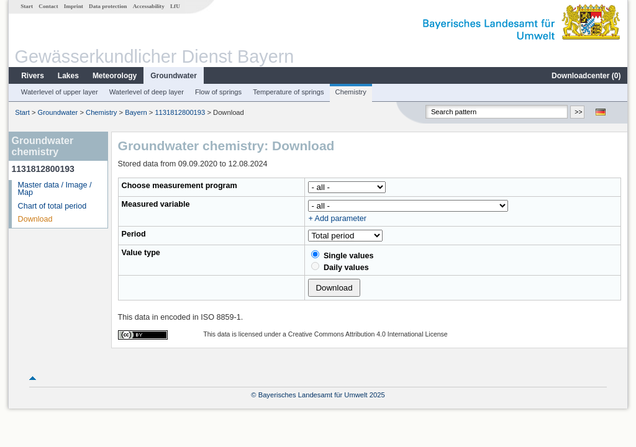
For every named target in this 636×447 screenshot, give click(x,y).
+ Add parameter (337, 218)
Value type (141, 252)
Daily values (339, 267)
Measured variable (156, 204)
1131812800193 (180, 112)
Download (35, 219)
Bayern (136, 112)
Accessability (149, 6)
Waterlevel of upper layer (59, 92)
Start (26, 6)
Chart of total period (52, 206)
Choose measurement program (179, 185)
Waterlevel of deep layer (146, 92)
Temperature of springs (288, 92)
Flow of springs (218, 92)
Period (134, 234)
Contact (48, 6)
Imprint (73, 6)
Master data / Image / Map (55, 189)
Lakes (68, 75)
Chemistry (350, 92)
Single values (342, 255)
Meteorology (115, 75)
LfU (175, 6)
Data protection (108, 6)
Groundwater (173, 75)
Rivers (32, 75)
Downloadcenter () (586, 75)
